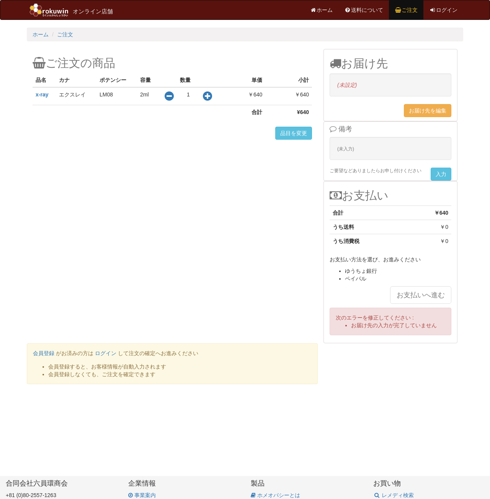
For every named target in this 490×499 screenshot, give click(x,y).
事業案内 (142, 495)
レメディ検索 (393, 495)
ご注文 (406, 10)
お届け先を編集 (427, 111)
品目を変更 (293, 133)
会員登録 (43, 353)
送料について (363, 10)
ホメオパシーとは (275, 495)
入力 (441, 174)
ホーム (321, 10)
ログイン (443, 10)
